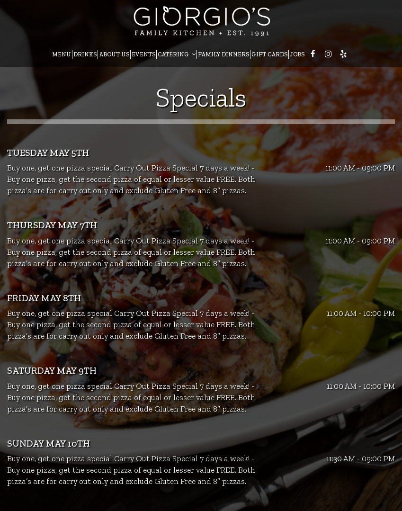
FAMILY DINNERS (223, 54)
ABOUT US (114, 54)
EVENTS (143, 54)
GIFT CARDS (269, 54)
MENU (61, 54)
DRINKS (85, 54)
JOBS (297, 54)
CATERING (177, 54)
